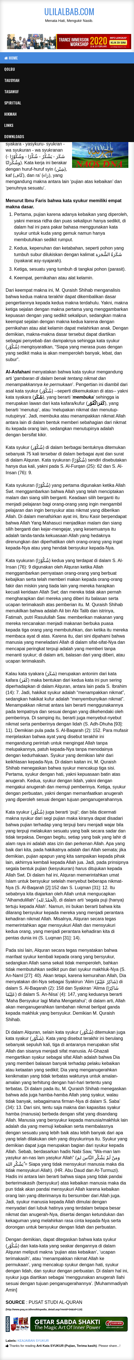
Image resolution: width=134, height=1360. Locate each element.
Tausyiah (11, 80)
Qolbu (9, 69)
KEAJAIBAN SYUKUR (33, 1340)
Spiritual (12, 103)
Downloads (14, 136)
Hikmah (10, 114)
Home (11, 58)
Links (8, 125)
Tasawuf (11, 91)
